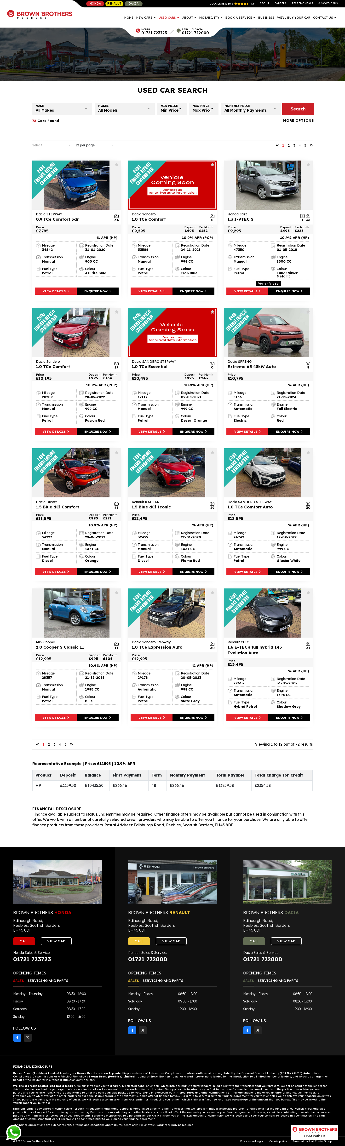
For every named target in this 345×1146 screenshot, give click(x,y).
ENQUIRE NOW (97, 291)
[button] (62, 109)
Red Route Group (320, 1141)
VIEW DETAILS (56, 291)
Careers (281, 3)
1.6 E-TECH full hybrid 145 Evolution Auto (263, 647)
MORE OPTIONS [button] (298, 120)
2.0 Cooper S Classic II (72, 645)
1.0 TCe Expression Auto (168, 645)
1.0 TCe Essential (168, 364)
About (265, 3)
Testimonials (302, 3)
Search (298, 109)
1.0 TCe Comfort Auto (263, 504)
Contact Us (323, 17)
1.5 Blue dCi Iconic (168, 504)
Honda (95, 3)
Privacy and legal (252, 1141)
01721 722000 (195, 32)
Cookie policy (278, 1141)
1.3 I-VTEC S (263, 217)
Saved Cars (328, 3)
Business (266, 17)
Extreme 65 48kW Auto (263, 364)
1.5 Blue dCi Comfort (72, 504)
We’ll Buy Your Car (293, 17)
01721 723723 (154, 32)
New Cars (144, 17)
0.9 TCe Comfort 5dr (72, 217)
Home (128, 17)
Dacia (134, 3)
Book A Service (239, 17)
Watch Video (268, 283)
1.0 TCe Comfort (168, 217)
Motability (209, 17)
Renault (114, 3)
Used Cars (168, 17)
